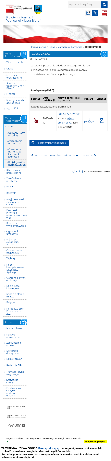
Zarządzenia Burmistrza (70, 47)
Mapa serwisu (74, 438)
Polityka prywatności (13, 336)
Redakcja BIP (14, 365)
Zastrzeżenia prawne (13, 344)
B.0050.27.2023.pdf (68, 114)
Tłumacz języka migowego (15, 373)
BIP (104, 13)
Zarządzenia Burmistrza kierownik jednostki (15, 153)
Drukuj (79, 171)
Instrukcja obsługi (53, 438)
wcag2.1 (88, 13)
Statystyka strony (12, 381)
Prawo (52, 47)
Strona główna (38, 47)
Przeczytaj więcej (48, 448)
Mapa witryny (14, 328)
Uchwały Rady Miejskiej (16, 134)
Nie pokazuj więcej (95, 441)
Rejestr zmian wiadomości (51, 143)
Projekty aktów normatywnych (17, 163)
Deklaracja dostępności (13, 352)
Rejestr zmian (14, 359)
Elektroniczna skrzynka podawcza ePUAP (14, 392)
